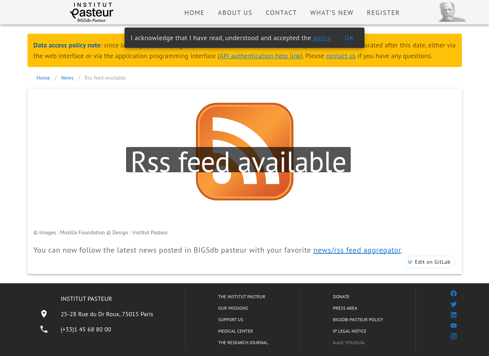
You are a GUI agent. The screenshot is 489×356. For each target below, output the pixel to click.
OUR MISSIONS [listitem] (233, 308)
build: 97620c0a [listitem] (349, 342)
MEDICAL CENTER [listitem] (235, 331)
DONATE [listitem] (341, 296)
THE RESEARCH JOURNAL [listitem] (243, 342)
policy (322, 37)
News (67, 77)
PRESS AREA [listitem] (345, 308)
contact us (341, 55)
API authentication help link (260, 55)
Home (43, 77)
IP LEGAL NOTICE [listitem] (350, 331)
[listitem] (96, 314)
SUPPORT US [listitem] (230, 319)
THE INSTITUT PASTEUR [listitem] (242, 296)
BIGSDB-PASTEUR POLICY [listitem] (358, 319)
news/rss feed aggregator (357, 250)
